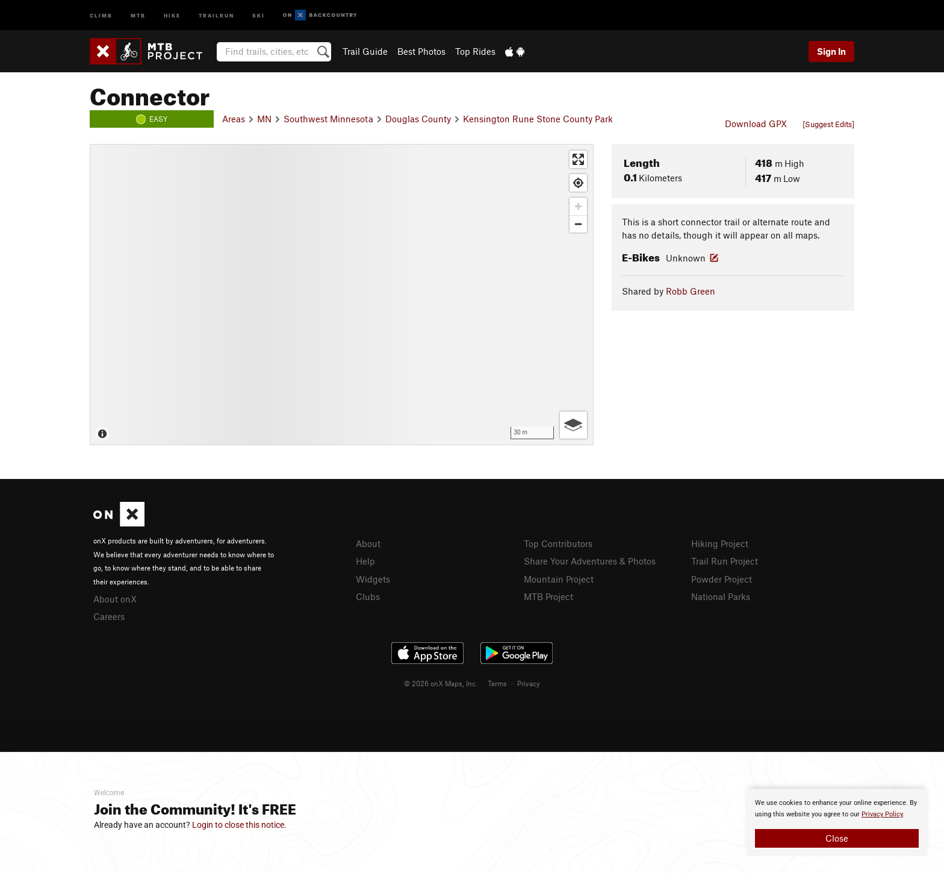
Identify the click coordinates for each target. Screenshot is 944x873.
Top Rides (475, 51)
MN (264, 118)
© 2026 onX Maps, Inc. (440, 683)
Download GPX (756, 123)
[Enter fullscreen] (578, 159)
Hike (172, 15)
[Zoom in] (578, 206)
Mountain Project (559, 579)
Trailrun (216, 15)
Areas (233, 118)
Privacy (528, 683)
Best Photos (421, 51)
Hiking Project (719, 543)
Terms (497, 683)
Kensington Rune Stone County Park (538, 118)
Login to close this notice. (239, 825)
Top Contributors (558, 543)
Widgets (373, 579)
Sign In (831, 51)
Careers (109, 616)
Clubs (368, 596)
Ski (258, 15)
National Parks (720, 596)
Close (836, 838)
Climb (101, 15)
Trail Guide (365, 51)
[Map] (341, 295)
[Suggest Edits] (828, 124)
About (368, 543)
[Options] (573, 425)
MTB (138, 15)
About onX (115, 598)
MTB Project (548, 596)
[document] (837, 822)
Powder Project (721, 579)
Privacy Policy (882, 814)
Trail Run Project (724, 560)
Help (365, 560)
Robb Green (690, 291)
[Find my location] (578, 183)
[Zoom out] (578, 224)
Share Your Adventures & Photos (590, 560)
